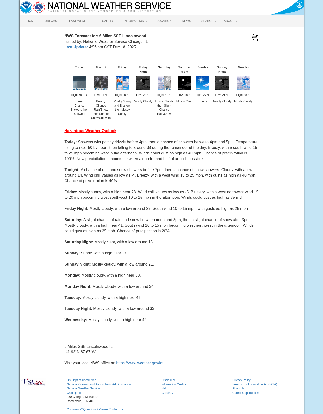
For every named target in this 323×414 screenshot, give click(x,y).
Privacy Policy (241, 380)
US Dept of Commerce (81, 380)
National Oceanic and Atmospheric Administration (99, 384)
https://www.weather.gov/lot (139, 363)
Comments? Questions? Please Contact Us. (95, 409)
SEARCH (209, 21)
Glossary (167, 393)
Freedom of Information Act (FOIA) (254, 384)
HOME (31, 21)
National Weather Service (83, 388)
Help (165, 388)
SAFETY (109, 21)
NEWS (188, 21)
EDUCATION (165, 21)
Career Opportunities (245, 393)
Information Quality (174, 384)
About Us (238, 388)
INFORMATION (135, 21)
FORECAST (52, 21)
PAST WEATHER (82, 21)
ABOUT (230, 21)
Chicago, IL (74, 393)
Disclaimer (168, 380)
